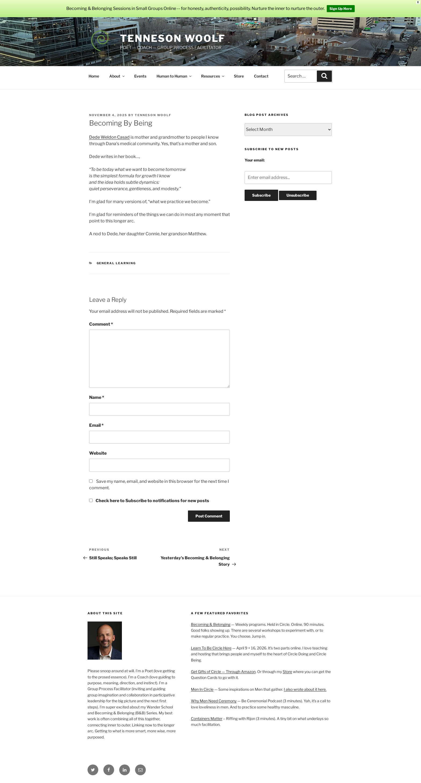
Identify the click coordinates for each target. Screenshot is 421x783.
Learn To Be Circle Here (211, 648)
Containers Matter (206, 718)
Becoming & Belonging (210, 624)
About (117, 76)
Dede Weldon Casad (109, 137)
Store (239, 76)
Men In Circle (202, 689)
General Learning (116, 263)
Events (140, 76)
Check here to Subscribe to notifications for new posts (149, 500)
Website (98, 453)
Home (94, 76)
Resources (213, 76)
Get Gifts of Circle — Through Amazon (223, 671)
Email (96, 425)
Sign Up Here (340, 8)
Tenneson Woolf (173, 38)
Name (96, 397)
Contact (261, 76)
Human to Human (174, 76)
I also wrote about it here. (305, 689)
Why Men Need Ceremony (214, 701)
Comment (101, 324)
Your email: (255, 160)
